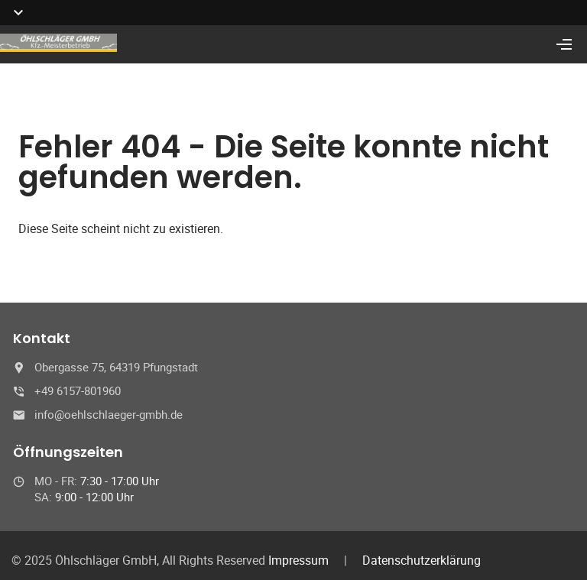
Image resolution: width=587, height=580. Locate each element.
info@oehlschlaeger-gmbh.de (108, 414)
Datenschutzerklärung (421, 560)
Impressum (298, 560)
